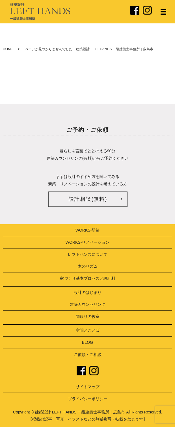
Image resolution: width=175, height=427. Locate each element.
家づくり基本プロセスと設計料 (87, 278)
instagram (94, 370)
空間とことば (88, 330)
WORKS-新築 (87, 230)
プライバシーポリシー (87, 399)
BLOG (87, 342)
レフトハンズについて (87, 254)
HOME (8, 49)
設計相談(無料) (88, 199)
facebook (81, 370)
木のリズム (88, 266)
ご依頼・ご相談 (87, 354)
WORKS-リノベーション (88, 242)
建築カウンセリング (87, 304)
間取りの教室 (88, 316)
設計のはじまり (87, 292)
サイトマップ (88, 386)
